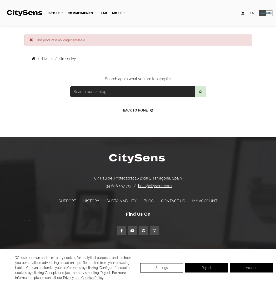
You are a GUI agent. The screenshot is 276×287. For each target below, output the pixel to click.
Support (67, 201)
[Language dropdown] (252, 13)
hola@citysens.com (155, 186)
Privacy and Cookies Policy (83, 278)
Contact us (173, 201)
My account (204, 201)
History (91, 201)
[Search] (138, 91)
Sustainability (121, 201)
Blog (149, 201)
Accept (251, 268)
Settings (162, 268)
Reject (206, 268)
